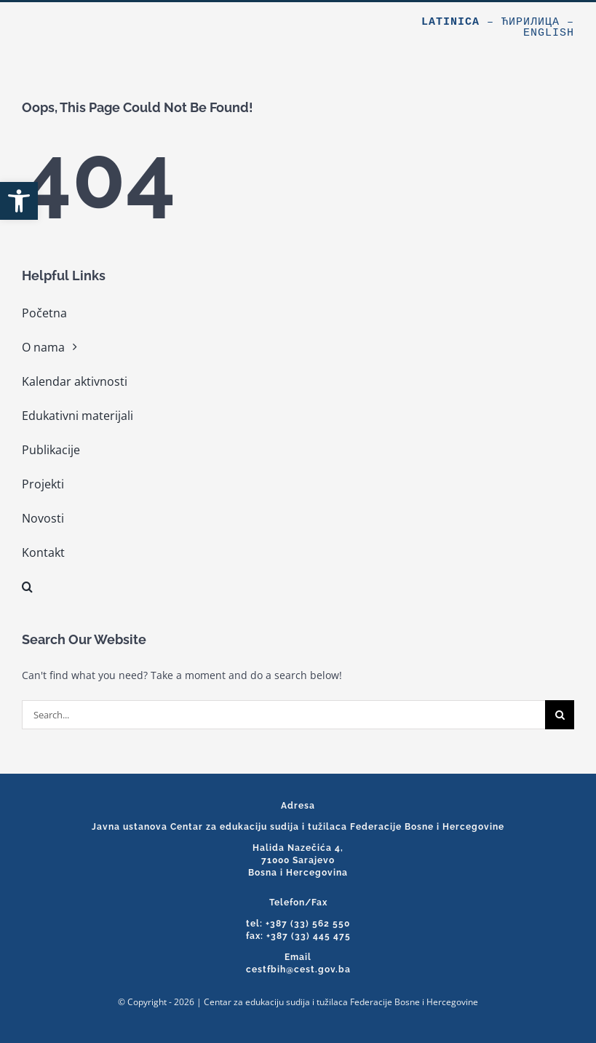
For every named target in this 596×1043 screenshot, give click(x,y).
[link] (19, 201)
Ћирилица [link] (530, 22)
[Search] (559, 714)
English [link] (548, 33)
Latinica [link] (450, 22)
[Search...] (283, 714)
